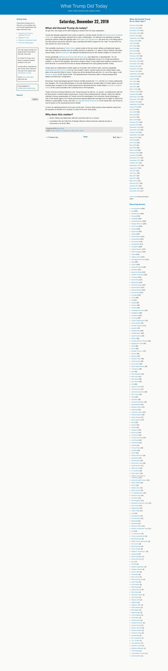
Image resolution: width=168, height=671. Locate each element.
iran (132, 384)
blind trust (134, 432)
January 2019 (134, 125)
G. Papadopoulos (137, 493)
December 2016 (135, 188)
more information (28, 77)
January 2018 (134, 155)
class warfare (135, 323)
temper (133, 229)
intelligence (135, 313)
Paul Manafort (136, 374)
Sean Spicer (135, 473)
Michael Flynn (136, 359)
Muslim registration (137, 567)
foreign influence (56, 130)
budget (133, 303)
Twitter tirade (70, 48)
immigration (135, 244)
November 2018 (135, 130)
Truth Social (135, 651)
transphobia (135, 635)
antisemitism (135, 460)
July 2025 (133, 43)
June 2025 (133, 46)
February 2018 (134, 153)
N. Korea (134, 318)
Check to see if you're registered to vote (25, 34)
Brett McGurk (64, 52)
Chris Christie (135, 549)
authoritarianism (136, 221)
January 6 (134, 430)
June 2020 (133, 81)
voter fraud (135, 440)
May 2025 (133, 48)
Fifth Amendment (137, 579)
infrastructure (135, 620)
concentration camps (138, 653)
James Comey (136, 625)
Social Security (136, 559)
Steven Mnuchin (136, 455)
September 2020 (135, 74)
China (133, 297)
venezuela (134, 574)
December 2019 (135, 97)
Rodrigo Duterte (136, 569)
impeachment (135, 287)
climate (133, 445)
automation (135, 617)
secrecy (134, 305)
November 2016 (135, 191)
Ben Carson (135, 577)
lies (132, 211)
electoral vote (135, 495)
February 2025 (134, 56)
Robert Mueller (136, 290)
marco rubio (135, 572)
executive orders (136, 412)
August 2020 (134, 76)
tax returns (134, 381)
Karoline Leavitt (136, 645)
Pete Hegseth (136, 500)
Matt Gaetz (135, 587)
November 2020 (135, 69)
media (133, 254)
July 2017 (133, 170)
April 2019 (133, 117)
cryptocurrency (136, 589)
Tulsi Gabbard (136, 615)
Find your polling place (25, 43)
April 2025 (133, 51)
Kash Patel (135, 582)
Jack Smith (135, 597)
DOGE (133, 427)
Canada (134, 450)
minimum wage (136, 633)
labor (133, 422)
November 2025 (135, 33)
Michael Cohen (136, 407)
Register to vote (23, 37)
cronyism (134, 277)
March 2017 (134, 181)
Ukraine (134, 308)
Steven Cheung (136, 628)
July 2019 (133, 109)
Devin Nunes (135, 490)
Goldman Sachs (136, 595)
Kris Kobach (135, 584)
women (133, 353)
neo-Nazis (134, 435)
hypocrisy (134, 231)
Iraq (132, 531)
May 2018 (133, 145)
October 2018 (134, 132)
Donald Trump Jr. (137, 351)
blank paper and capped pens (87, 39)
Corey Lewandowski (138, 536)
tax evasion (135, 364)
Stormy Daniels (136, 630)
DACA (133, 485)
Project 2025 (135, 600)
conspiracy (135, 315)
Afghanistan (135, 508)
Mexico (133, 338)
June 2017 (133, 173)
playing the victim (137, 343)
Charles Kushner (137, 623)
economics (135, 241)
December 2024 (135, 61)
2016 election (135, 236)
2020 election (135, 465)
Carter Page (135, 511)
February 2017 (134, 183)
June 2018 (133, 142)
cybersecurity (135, 361)
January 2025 (134, 58)
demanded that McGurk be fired (57, 70)
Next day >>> (117, 137)
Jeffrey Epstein (136, 415)
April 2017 (133, 178)
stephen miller (136, 605)
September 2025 (135, 38)
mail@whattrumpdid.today (26, 88)
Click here (133, 197)
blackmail (134, 409)
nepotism (134, 399)
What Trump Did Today (84, 6)
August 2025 (134, 41)
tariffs (133, 346)
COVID (133, 564)
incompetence (66, 130)
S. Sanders (135, 471)
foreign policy (135, 331)
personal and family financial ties (87, 101)
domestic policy (136, 285)
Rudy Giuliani (135, 417)
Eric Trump (135, 394)
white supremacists (137, 366)
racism (133, 264)
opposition (134, 458)
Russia (133, 216)
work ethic (134, 280)
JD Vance (134, 498)
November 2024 (135, 64)
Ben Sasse (135, 592)
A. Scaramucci (136, 533)
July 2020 (133, 79)
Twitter (82, 130)
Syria (133, 397)
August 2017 (134, 168)
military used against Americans (138, 477)
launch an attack (51, 74)
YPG (96, 81)
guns (133, 561)
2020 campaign (136, 252)
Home (85, 136)
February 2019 (134, 122)
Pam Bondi (135, 443)
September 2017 (135, 165)
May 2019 (133, 114)
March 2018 (134, 150)
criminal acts (135, 213)
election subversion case (139, 528)
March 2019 (134, 120)
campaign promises (137, 310)
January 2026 (134, 28)
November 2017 (135, 160)
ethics (133, 348)
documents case (136, 463)
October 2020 (134, 71)
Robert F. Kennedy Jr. (138, 551)
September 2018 (135, 135)
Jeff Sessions (135, 389)
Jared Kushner (136, 336)
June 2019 (133, 112)
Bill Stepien (135, 610)
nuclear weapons (137, 325)
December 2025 (135, 30)
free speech (135, 292)
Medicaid (134, 521)
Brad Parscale (136, 546)
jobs (132, 371)
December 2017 (135, 158)
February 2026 (134, 25)
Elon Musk (134, 379)
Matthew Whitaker (137, 648)
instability (134, 219)
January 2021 (134, 66)
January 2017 (134, 186)
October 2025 (134, 36)
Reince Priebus (136, 526)
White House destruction (139, 541)
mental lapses (136, 333)
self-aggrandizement (138, 259)
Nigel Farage (135, 612)
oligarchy (134, 602)
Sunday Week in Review (139, 341)
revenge (134, 295)
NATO (133, 453)
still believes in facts (24, 73)
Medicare (134, 523)
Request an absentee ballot (27, 40)
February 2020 (134, 92)
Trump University (137, 437)
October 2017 (134, 163)
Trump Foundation (137, 402)
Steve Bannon (136, 420)
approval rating (136, 272)
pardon (133, 425)
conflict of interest (137, 275)
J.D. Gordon (135, 640)
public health (135, 483)
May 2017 (133, 176)
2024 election (135, 607)
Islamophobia (135, 404)
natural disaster (136, 249)
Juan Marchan (136, 643)
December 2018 (135, 127)
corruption (134, 247)
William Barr (135, 488)
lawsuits (134, 328)
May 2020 (133, 84)
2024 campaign (136, 556)
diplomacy (134, 282)
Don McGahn (135, 518)
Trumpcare (135, 369)
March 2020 (134, 89)
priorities (134, 269)
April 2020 (133, 86)
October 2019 (134, 102)
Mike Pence (135, 468)
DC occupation (136, 638)
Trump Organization (138, 320)
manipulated (135, 239)
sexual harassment (137, 392)
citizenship (134, 554)
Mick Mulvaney (136, 539)
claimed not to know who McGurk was (73, 57)
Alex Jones (135, 544)
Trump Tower (135, 448)
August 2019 (134, 107)
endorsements (136, 656)
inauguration (135, 516)
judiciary (134, 356)
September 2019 (135, 104)
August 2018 (134, 137)
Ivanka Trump (136, 387)
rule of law (134, 226)
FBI (132, 300)
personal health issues (138, 480)
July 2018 (133, 140)
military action (75, 130)
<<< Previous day (52, 137)
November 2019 (135, 99)
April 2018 (133, 148)
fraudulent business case (139, 503)
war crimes (135, 505)
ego (132, 262)
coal (132, 513)
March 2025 (134, 53)
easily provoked (136, 267)
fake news (134, 376)
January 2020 (134, 94)
